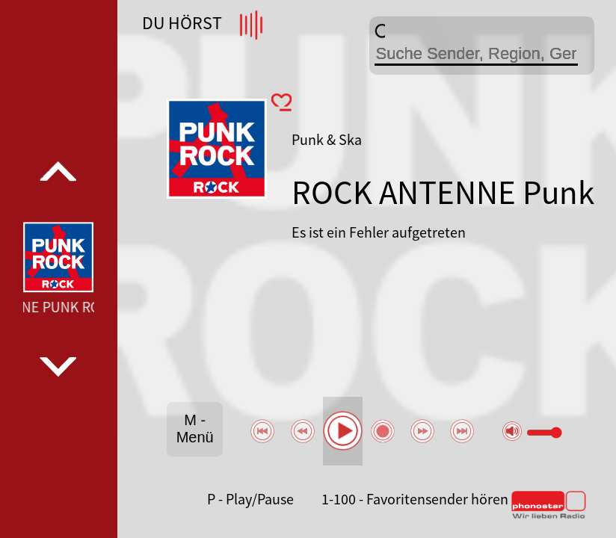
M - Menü (195, 428)
